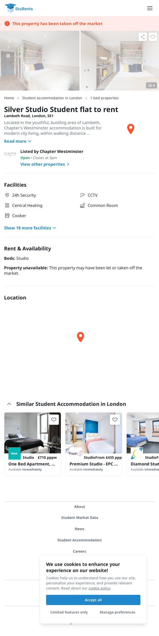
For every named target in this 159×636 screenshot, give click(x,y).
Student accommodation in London (52, 97)
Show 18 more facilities (30, 228)
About (79, 506)
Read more (18, 141)
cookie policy (99, 588)
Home (9, 97)
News (79, 528)
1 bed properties (104, 97)
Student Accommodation (79, 540)
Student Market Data (79, 517)
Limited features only (69, 612)
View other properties (45, 164)
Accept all (93, 599)
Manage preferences (117, 612)
